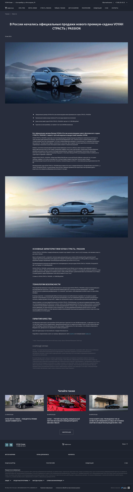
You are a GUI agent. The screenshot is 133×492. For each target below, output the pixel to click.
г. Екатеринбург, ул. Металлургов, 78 (25, 2)
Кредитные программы (20, 480)
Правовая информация (46, 488)
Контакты (115, 8)
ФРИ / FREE (22, 8)
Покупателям (86, 8)
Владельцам (98, 8)
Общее (7, 480)
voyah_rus (88, 334)
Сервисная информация (54, 480)
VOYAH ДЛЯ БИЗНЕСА (43, 454)
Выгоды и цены (37, 480)
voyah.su (72, 334)
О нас (106, 8)
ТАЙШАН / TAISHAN (59, 8)
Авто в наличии (73, 8)
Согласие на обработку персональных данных (68, 488)
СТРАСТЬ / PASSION (45, 8)
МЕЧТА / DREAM (32, 8)
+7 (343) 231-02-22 (20, 446)
